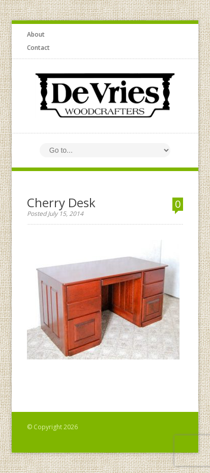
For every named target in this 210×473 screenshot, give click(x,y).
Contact (38, 47)
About (36, 34)
